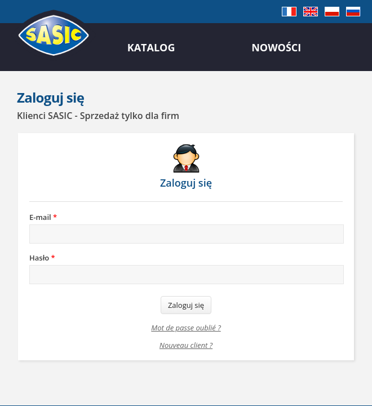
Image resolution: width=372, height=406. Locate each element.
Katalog (151, 47)
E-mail (43, 217)
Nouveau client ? (186, 345)
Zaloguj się (186, 305)
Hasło (42, 258)
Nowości (276, 47)
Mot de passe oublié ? (185, 328)
